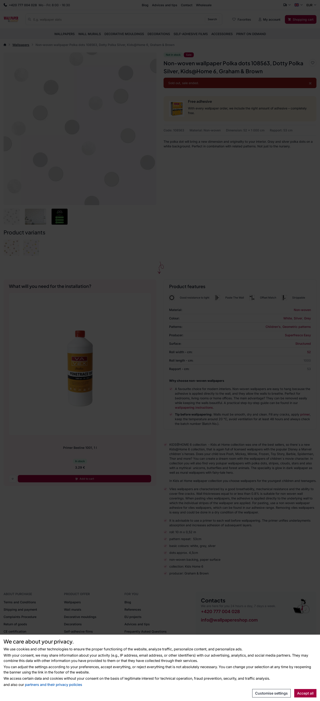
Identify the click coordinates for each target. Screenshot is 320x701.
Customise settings (271, 693)
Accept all (305, 693)
